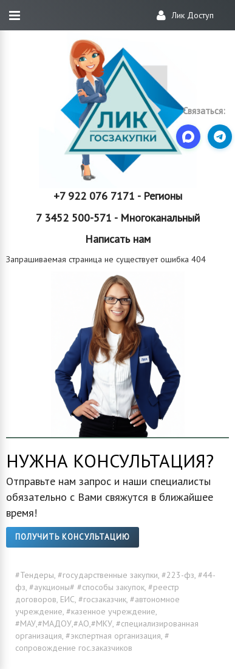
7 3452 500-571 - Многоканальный (118, 218)
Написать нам (118, 239)
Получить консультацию (72, 537)
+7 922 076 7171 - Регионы (117, 196)
